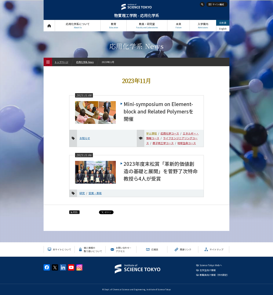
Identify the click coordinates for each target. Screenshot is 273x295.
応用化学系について (77, 25)
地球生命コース (186, 143)
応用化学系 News (85, 62)
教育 (113, 25)
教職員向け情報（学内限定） (214, 274)
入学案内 (203, 25)
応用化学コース (170, 133)
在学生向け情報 (208, 270)
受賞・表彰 (95, 193)
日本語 (222, 22)
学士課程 (151, 133)
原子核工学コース (163, 143)
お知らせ (84, 138)
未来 (178, 25)
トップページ (49, 25)
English (223, 28)
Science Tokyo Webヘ (211, 265)
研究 (82, 193)
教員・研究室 (147, 25)
